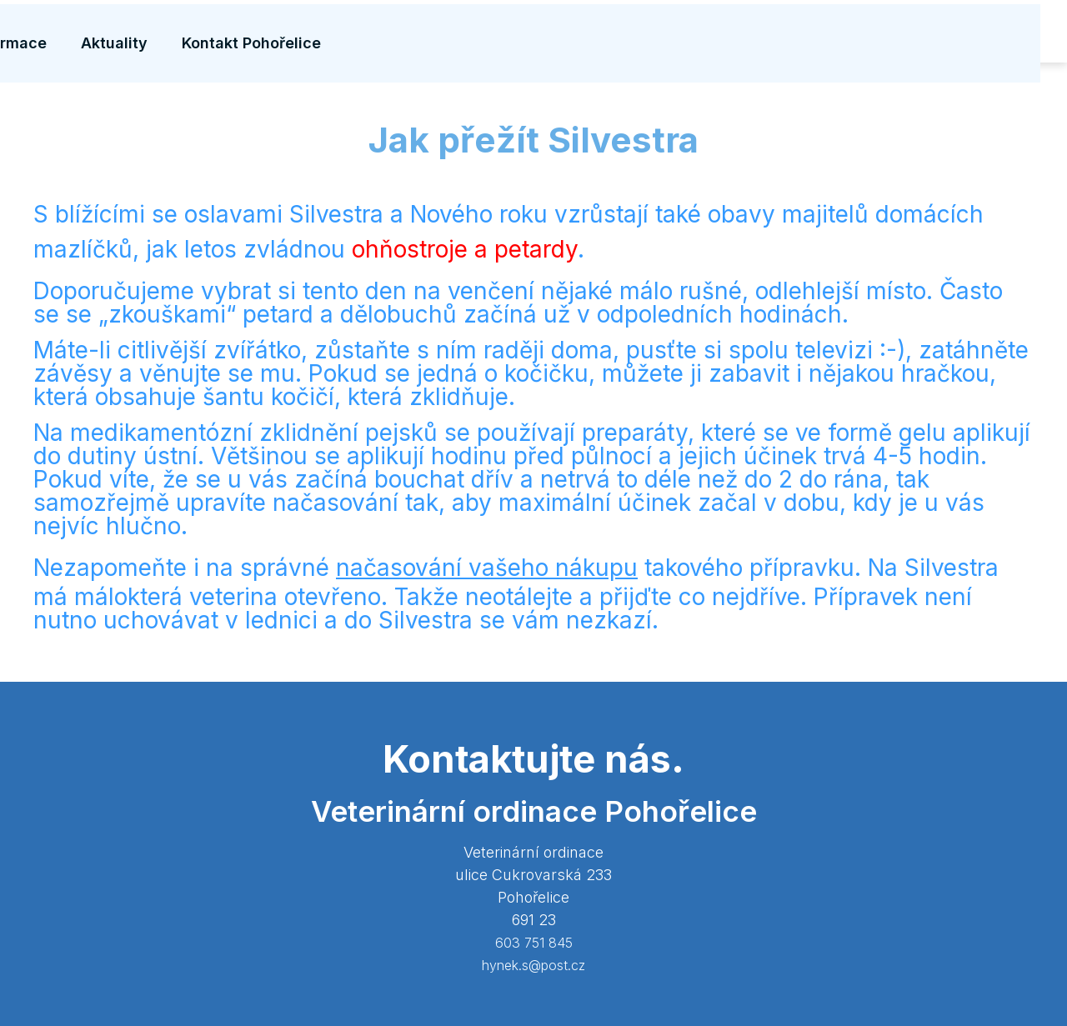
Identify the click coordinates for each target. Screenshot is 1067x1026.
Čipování (596, 33)
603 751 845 (534, 942)
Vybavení (403, 33)
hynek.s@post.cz (533, 965)
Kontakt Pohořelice (962, 33)
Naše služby (501, 33)
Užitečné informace (718, 33)
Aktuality (842, 33)
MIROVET (177, 32)
